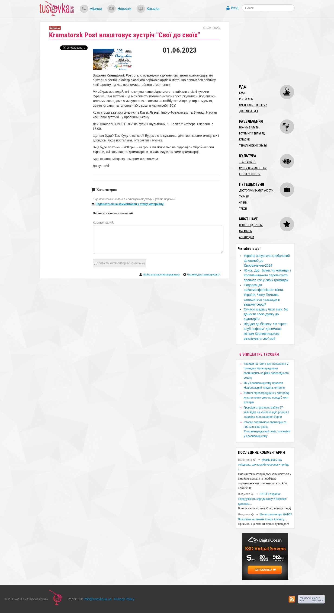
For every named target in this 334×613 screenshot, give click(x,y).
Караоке (244, 139)
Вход (234, 8)
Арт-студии (246, 237)
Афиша (96, 8)
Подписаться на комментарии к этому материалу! (130, 204)
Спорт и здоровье (251, 225)
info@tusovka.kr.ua (98, 599)
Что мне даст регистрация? (203, 274)
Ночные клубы (249, 127)
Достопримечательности (256, 190)
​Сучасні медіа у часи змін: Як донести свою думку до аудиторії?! (266, 314)
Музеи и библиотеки (253, 168)
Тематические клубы (253, 145)
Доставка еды (248, 111)
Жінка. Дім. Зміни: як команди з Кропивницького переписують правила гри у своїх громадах (267, 275)
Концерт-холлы (249, 174)
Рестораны (246, 99)
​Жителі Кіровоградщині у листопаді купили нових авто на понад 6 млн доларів (266, 397)
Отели (243, 202)
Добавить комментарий (119, 263)
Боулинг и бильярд (252, 133)
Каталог (153, 8)
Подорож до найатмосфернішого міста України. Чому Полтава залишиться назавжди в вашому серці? (263, 294)
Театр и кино (247, 162)
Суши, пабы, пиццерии (253, 105)
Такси (243, 208)
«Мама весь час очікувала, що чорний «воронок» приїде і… (263, 464)
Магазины (245, 231)
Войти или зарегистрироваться (161, 274)
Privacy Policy (124, 599)
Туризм (244, 196)
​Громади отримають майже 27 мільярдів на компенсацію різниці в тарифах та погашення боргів (266, 412)
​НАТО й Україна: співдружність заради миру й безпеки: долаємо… (262, 498)
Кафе (242, 93)
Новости (124, 8)
